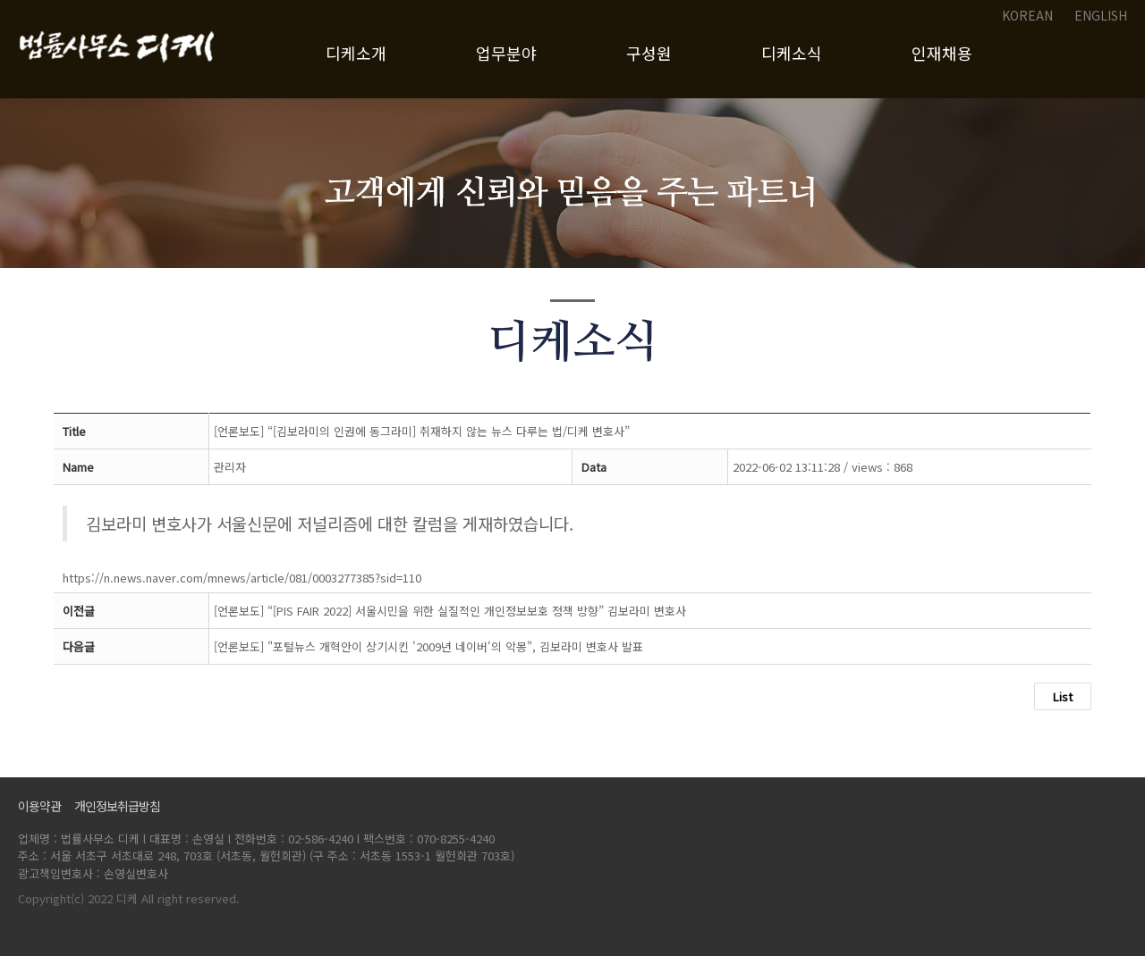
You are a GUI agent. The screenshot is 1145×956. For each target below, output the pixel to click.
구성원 (649, 52)
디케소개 (356, 52)
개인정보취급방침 (118, 806)
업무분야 (506, 52)
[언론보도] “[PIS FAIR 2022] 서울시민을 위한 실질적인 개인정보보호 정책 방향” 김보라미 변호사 (450, 610)
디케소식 (791, 52)
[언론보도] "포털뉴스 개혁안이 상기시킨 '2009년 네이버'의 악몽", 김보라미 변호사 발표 (428, 646)
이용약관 (41, 806)
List (1063, 696)
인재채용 (942, 52)
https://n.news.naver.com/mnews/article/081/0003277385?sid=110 (242, 577)
